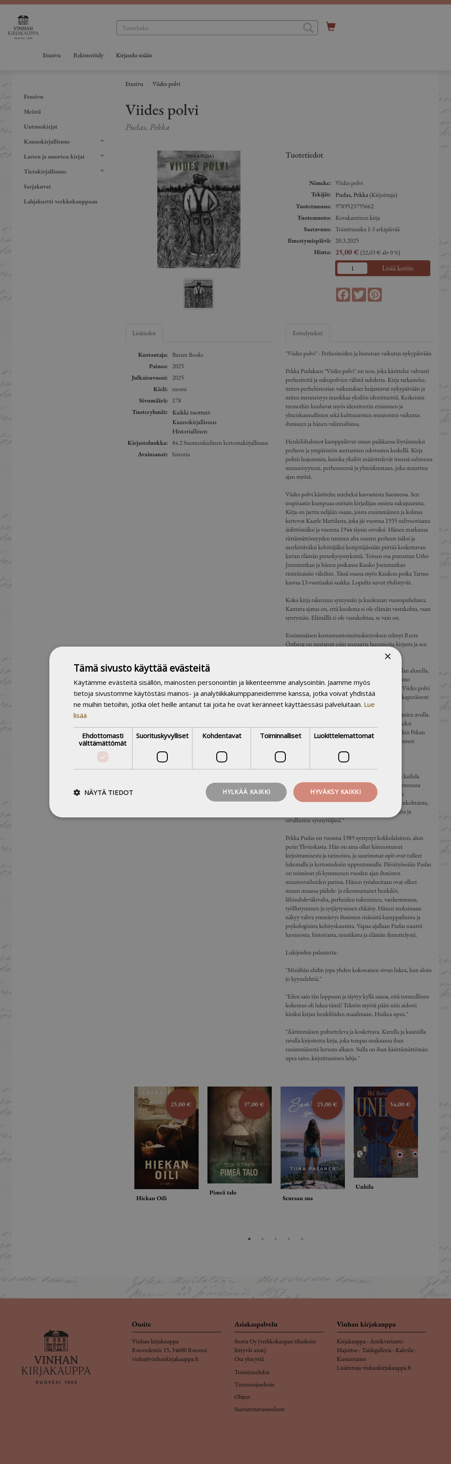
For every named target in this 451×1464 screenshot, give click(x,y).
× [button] (387, 657)
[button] (103, 792)
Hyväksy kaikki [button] (335, 791)
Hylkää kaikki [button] (246, 791)
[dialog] (225, 732)
